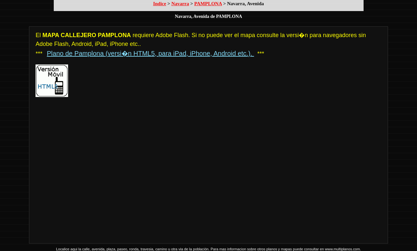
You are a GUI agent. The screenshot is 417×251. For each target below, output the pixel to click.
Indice (159, 3)
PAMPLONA (208, 3)
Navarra (180, 3)
